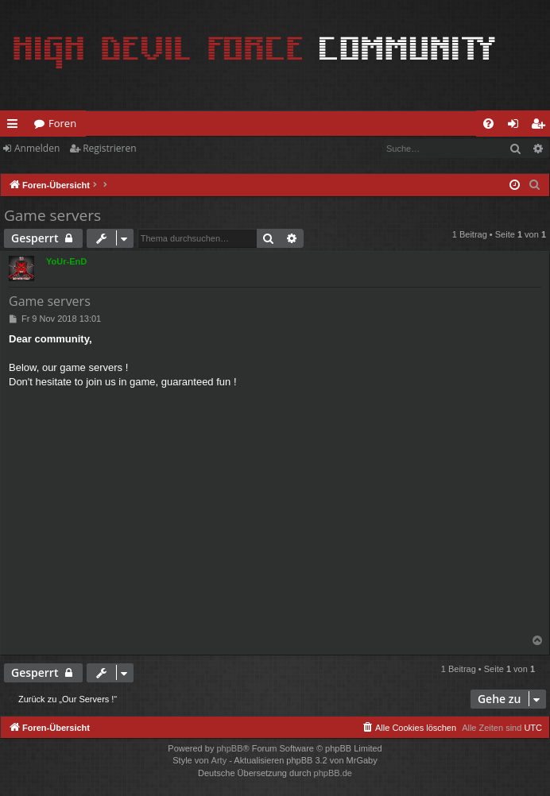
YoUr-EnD (66, 261)
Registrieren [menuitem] (541, 126)
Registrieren (109, 148)
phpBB (229, 748)
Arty (219, 760)
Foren (62, 123)
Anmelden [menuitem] (517, 126)
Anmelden (37, 148)
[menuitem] (488, 123)
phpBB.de (333, 773)
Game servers (52, 215)
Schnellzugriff (15, 126)
